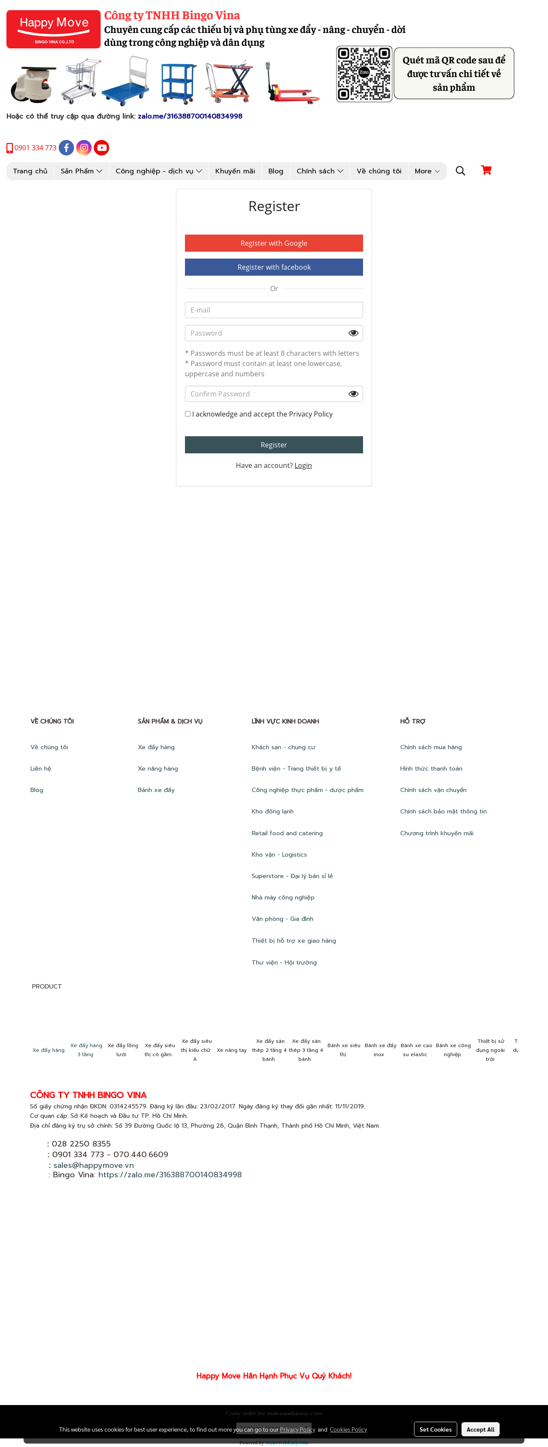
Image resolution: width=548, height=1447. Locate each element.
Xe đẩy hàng (156, 747)
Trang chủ (30, 171)
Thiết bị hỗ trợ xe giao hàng (294, 940)
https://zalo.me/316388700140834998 (170, 1175)
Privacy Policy (311, 414)
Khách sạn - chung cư (285, 747)
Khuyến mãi (235, 171)
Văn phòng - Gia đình (284, 918)
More (428, 171)
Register (274, 445)
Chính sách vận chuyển (434, 790)
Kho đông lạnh (274, 811)
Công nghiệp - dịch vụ (159, 171)
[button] (460, 171)
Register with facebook (274, 267)
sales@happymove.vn (94, 1165)
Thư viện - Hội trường (285, 962)
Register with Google (274, 243)
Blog (275, 171)
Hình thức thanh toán (431, 768)
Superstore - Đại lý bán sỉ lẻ (292, 876)
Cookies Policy (348, 1429)
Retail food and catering (287, 833)
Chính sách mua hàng (432, 747)
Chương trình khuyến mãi (438, 833)
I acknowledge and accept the (259, 414)
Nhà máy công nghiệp (283, 897)
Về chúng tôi (379, 171)
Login (303, 465)
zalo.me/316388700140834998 (190, 116)
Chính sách (320, 171)
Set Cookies (436, 1429)
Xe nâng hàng (158, 768)
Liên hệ (40, 768)
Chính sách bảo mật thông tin (443, 811)
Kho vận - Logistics (279, 854)
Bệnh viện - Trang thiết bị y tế (297, 768)
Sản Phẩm (81, 171)
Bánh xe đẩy (157, 790)
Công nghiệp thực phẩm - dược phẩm (309, 790)
